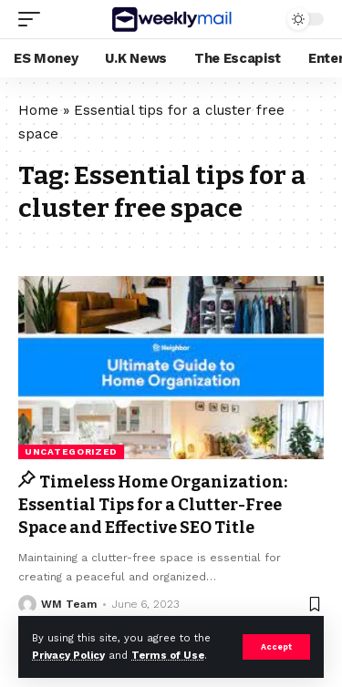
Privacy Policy (68, 655)
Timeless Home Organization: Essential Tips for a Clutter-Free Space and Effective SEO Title (152, 505)
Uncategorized (71, 451)
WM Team (69, 604)
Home (38, 110)
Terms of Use (167, 655)
